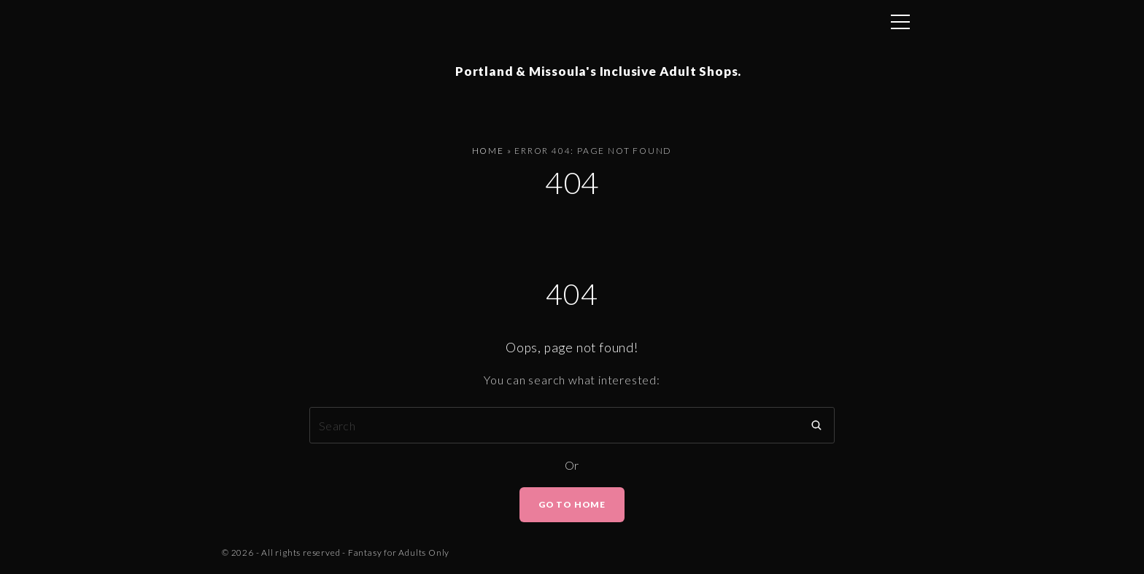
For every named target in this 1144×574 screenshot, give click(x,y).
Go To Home (572, 504)
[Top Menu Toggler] (900, 22)
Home (488, 150)
